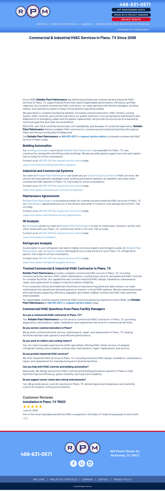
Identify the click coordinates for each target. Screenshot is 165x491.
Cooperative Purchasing (132, 30)
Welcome (39, 480)
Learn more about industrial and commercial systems (52, 189)
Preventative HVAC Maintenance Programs (123, 24)
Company (86, 24)
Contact (103, 480)
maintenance (34, 203)
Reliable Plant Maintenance (78, 150)
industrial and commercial (102, 175)
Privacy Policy (123, 480)
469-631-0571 (135, 4)
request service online (93, 136)
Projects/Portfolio (64, 24)
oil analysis (32, 225)
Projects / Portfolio (63, 480)
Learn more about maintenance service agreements (52, 214)
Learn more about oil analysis (39, 237)
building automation (38, 150)
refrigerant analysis (53, 250)
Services (42, 24)
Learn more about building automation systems (49, 164)
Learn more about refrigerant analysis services (49, 262)
